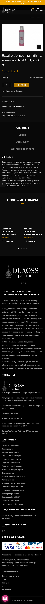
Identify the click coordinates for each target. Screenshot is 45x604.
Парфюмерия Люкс (10, 500)
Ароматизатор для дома (13, 476)
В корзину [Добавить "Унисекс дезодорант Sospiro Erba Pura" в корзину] (31, 241)
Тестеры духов (9, 449)
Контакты (6, 590)
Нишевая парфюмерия (12, 469)
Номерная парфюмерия (12, 504)
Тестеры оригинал (10, 493)
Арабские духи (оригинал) (14, 483)
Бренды (5, 583)
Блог (4, 586)
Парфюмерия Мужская (12, 462)
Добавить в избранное (13, 91)
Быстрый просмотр (19, 212)
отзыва (5, 433)
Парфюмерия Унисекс (12, 459)
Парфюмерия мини (10, 445)
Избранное (33, 8)
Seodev (38, 555)
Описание (22, 127)
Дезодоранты (18, 106)
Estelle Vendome (8, 112)
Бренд (22, 134)
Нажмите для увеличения (39, 47)
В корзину (21, 85)
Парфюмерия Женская (12, 466)
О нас (4, 579)
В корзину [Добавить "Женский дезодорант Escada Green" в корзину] (9, 241)
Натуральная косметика (13, 490)
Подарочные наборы (11, 456)
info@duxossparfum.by (12, 418)
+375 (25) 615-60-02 (10, 413)
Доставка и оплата (22, 148)
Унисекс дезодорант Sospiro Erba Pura (33, 231)
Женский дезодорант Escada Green (9, 231)
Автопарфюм (8, 480)
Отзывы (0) (22, 141)
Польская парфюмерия (12, 487)
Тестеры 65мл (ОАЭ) (11, 497)
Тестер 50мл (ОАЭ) (10, 452)
